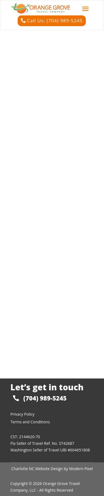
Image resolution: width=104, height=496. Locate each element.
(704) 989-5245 (45, 398)
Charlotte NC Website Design (37, 468)
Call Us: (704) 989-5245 (55, 20)
